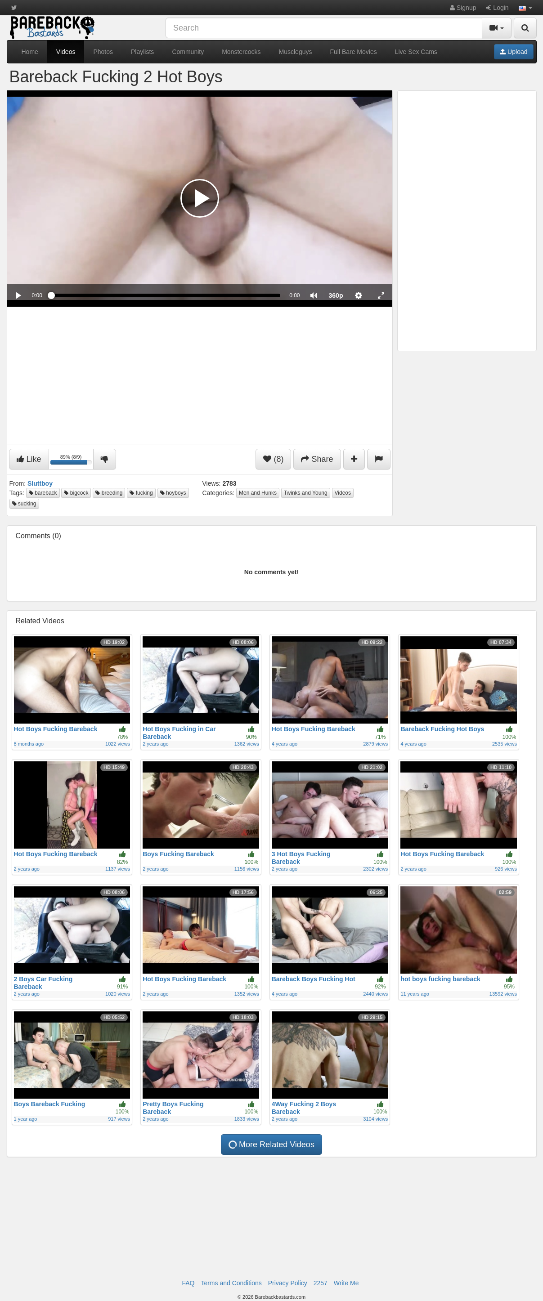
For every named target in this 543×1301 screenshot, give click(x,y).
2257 (321, 1283)
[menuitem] (336, 295)
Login (497, 7)
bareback (43, 493)
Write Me (346, 1283)
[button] (525, 7)
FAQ (188, 1283)
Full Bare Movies (353, 51)
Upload (513, 51)
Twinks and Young (306, 493)
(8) (273, 459)
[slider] (165, 295)
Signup (463, 7)
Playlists (142, 51)
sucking (24, 504)
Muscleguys (295, 51)
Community (188, 51)
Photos (103, 51)
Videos (66, 51)
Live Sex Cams (416, 51)
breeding (108, 493)
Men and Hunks (258, 493)
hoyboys (173, 493)
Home (30, 51)
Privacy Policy (287, 1283)
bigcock (76, 493)
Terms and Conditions (231, 1283)
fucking (141, 493)
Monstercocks (241, 51)
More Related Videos (271, 1144)
